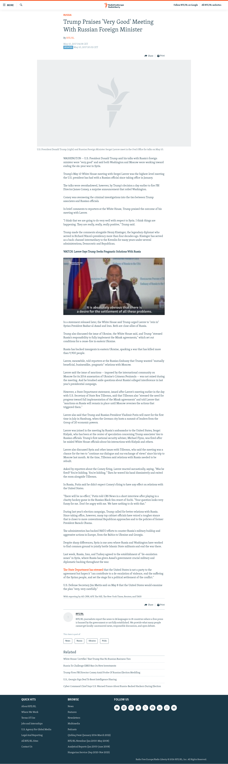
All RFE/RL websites (211, 5)
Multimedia (74, 724)
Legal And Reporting (32, 735)
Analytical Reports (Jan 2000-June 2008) (89, 747)
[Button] (148, 56)
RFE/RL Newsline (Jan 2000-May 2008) (88, 741)
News (71, 706)
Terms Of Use (28, 718)
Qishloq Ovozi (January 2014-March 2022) (89, 735)
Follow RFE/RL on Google (186, 5)
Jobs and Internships (32, 724)
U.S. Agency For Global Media (36, 729)
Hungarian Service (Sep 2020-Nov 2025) (89, 752)
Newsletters (74, 718)
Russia (67, 15)
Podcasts (72, 729)
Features (72, 712)
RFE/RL (70, 38)
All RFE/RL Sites (29, 741)
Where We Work (29, 712)
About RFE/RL (28, 706)
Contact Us (26, 747)
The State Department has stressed (83, 570)
